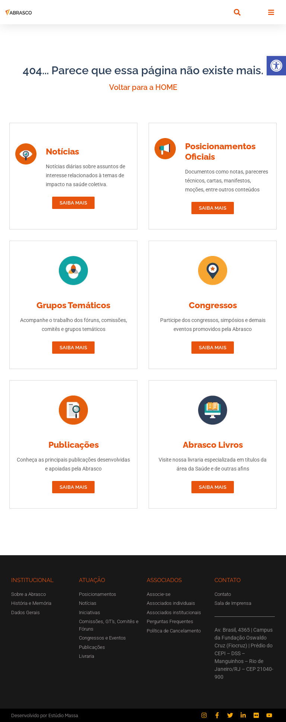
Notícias (62, 151)
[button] (276, 65)
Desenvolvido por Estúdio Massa (44, 715)
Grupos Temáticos (73, 305)
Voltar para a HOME (143, 87)
